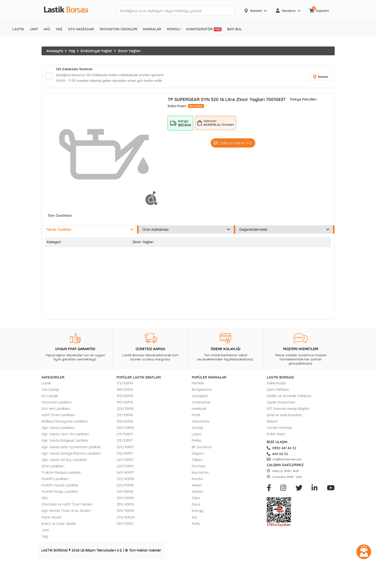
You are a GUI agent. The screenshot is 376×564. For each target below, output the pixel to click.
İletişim (272, 422)
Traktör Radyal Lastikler (61, 473)
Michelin (198, 384)
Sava (196, 505)
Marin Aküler (52, 518)
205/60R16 (125, 428)
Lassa (196, 435)
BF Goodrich (202, 448)
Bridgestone (202, 390)
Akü (45, 499)
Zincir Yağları (129, 51)
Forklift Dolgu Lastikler (60, 492)
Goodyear (200, 396)
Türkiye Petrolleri (303, 100)
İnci (194, 518)
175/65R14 (125, 384)
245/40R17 (125, 473)
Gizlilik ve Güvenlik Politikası (289, 396)
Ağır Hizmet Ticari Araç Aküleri (66, 511)
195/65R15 (125, 403)
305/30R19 (125, 511)
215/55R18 (125, 492)
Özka (196, 499)
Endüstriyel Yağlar (96, 51)
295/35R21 (125, 524)
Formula (198, 467)
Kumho (197, 480)
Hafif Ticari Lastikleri (58, 416)
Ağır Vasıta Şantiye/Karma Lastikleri (71, 454)
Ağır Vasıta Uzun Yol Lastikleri (65, 435)
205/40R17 (125, 448)
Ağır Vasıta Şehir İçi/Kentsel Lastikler (71, 448)
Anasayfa (54, 51)
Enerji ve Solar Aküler (59, 524)
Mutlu (196, 524)
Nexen (197, 486)
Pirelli (196, 416)
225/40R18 (125, 480)
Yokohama (200, 422)
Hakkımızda (276, 384)
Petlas (197, 441)
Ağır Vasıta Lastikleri (58, 428)
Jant (45, 531)
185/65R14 (125, 390)
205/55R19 (125, 499)
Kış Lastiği (50, 396)
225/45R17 (125, 460)
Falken (197, 460)
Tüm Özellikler (60, 217)
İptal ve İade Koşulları (284, 416)
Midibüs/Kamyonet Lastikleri (65, 422)
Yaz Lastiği (50, 390)
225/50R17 (125, 467)
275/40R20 (126, 518)
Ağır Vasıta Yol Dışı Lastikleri (64, 460)
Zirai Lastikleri (53, 467)
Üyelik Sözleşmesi (281, 403)
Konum (320, 77)
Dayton (198, 454)
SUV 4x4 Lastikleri (56, 409)
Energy (197, 511)
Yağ (72, 51)
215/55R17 (125, 441)
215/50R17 (125, 435)
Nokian (197, 492)
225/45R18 (125, 486)
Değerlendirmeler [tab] (284, 230)
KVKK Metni (276, 435)
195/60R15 (125, 396)
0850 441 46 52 (281, 449)
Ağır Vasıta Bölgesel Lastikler (65, 441)
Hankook (199, 409)
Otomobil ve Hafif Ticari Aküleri (67, 505)
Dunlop (197, 428)
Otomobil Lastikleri (57, 403)
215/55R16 (125, 416)
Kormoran (200, 473)
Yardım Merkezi (279, 428)
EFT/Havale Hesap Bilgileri (288, 409)
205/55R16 (125, 409)
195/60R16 (125, 422)
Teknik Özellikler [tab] (89, 230)
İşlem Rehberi (278, 390)
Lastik (46, 384)
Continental (201, 403)
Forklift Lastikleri (55, 480)
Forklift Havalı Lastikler (60, 486)
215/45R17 (125, 454)
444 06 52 (277, 454)
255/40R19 (125, 505)
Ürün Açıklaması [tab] (186, 230)
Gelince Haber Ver (233, 143)
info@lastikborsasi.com (284, 460)
